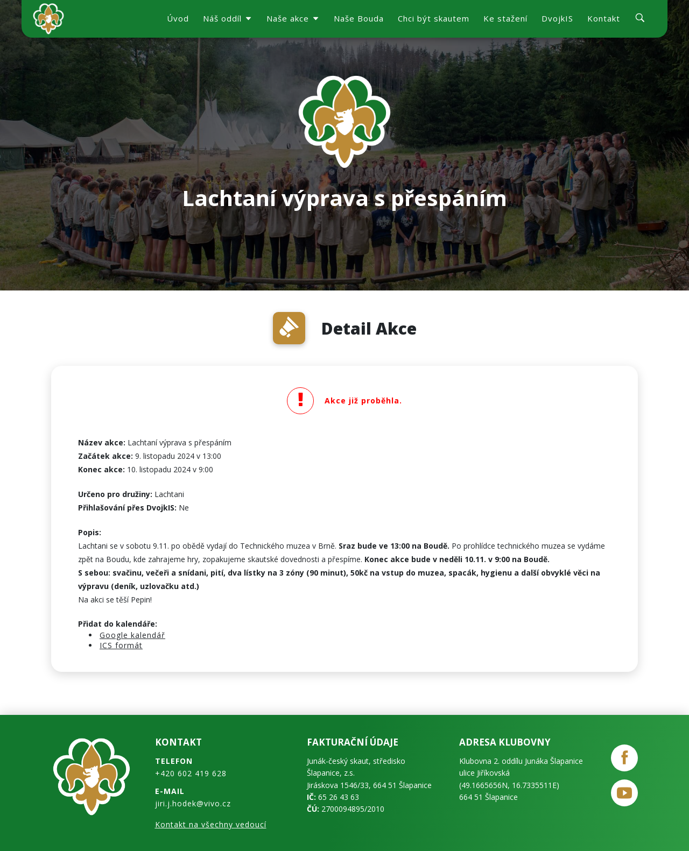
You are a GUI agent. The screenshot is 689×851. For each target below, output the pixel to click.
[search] (640, 19)
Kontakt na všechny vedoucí (210, 824)
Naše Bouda (359, 18)
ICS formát (121, 645)
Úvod (178, 18)
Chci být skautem (433, 18)
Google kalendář (132, 635)
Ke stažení (505, 18)
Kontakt (603, 18)
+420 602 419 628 (191, 773)
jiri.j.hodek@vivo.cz (193, 803)
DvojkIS (557, 18)
